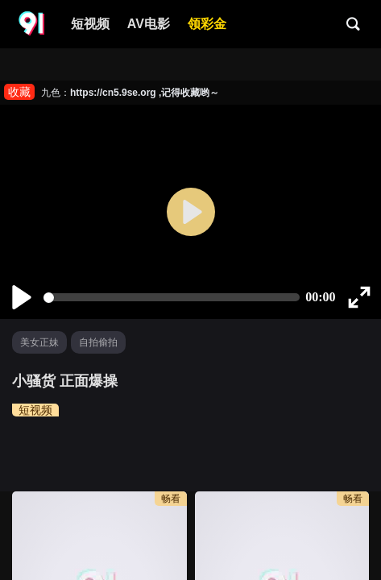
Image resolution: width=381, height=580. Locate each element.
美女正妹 (39, 342)
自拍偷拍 (98, 342)
